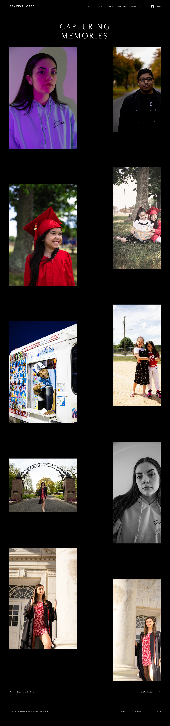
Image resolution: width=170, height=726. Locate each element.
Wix (46, 711)
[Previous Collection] (25, 692)
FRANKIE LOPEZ (21, 6)
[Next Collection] (145, 692)
